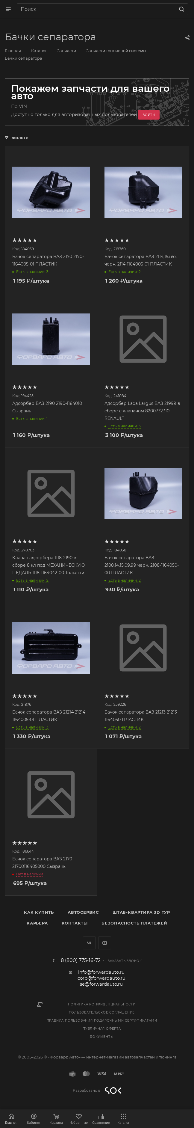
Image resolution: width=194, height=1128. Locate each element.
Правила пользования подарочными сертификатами (102, 1021)
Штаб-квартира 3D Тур (141, 912)
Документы (101, 1037)
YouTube (104, 943)
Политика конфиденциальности (102, 1004)
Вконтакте (89, 943)
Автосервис (83, 912)
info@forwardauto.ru (101, 972)
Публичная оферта (102, 1029)
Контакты (75, 923)
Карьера (37, 923)
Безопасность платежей (134, 923)
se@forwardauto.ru (101, 984)
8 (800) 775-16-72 (81, 960)
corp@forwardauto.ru (101, 978)
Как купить (39, 912)
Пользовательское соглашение (102, 1012)
